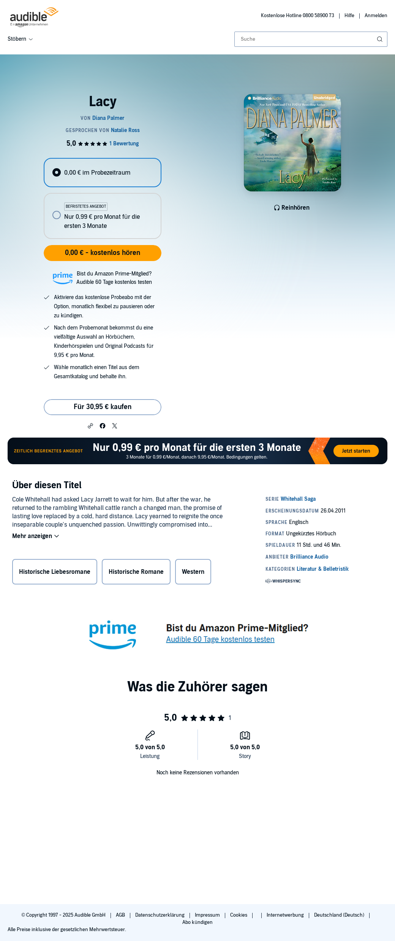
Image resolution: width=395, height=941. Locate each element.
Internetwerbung (286, 915)
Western (193, 572)
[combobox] (310, 39)
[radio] (102, 172)
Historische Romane (136, 572)
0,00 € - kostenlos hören (102, 253)
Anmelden (376, 16)
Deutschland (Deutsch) (339, 915)
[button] (90, 425)
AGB (121, 915)
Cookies (239, 915)
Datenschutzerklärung (160, 915)
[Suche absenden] (380, 39)
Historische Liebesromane (54, 572)
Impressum (208, 915)
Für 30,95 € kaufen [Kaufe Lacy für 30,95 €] (102, 407)
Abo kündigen (197, 922)
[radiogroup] (102, 198)
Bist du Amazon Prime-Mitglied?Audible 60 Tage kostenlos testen (114, 278)
